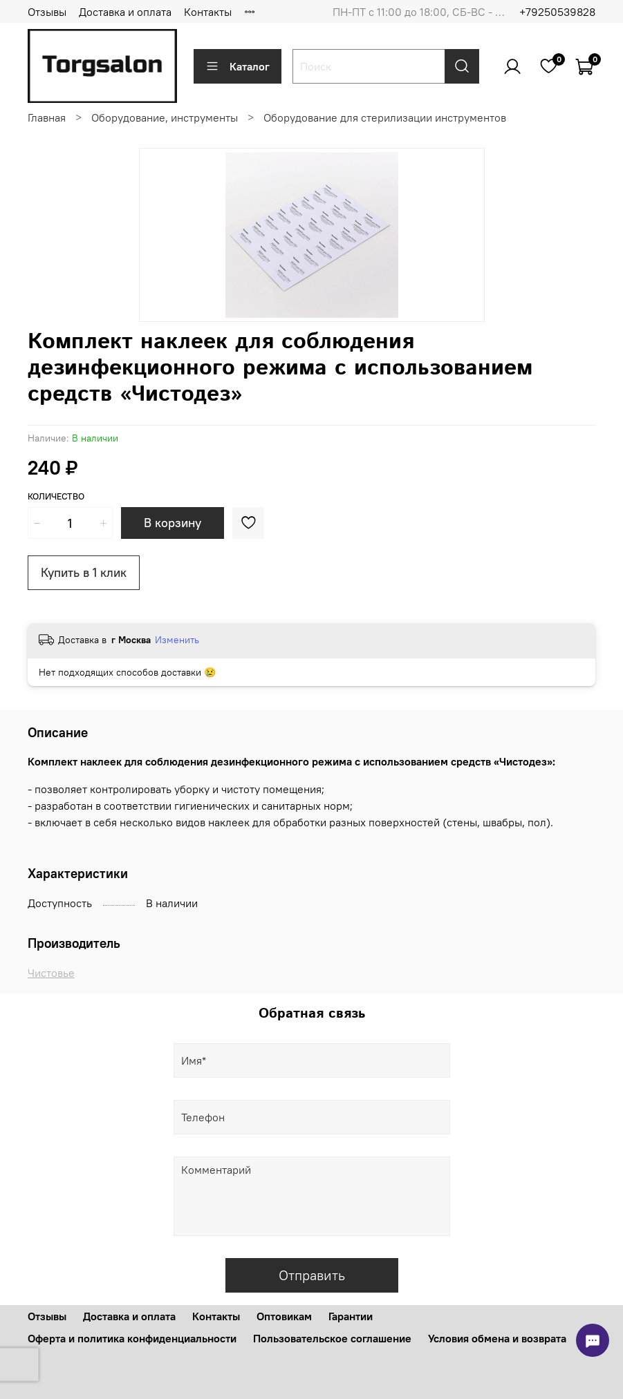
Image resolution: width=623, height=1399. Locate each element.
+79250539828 (557, 12)
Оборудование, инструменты (164, 117)
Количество (56, 496)
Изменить (177, 640)
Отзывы (47, 12)
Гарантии (350, 1316)
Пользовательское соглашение (332, 1338)
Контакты (208, 12)
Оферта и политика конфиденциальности (132, 1338)
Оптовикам (284, 1316)
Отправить (312, 1275)
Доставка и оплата (125, 12)
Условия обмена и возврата (497, 1338)
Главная (47, 117)
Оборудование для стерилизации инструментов (384, 117)
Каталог (237, 66)
